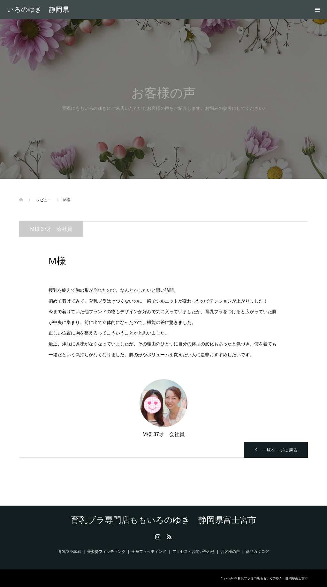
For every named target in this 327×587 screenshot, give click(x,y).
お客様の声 (230, 551)
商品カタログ (257, 551)
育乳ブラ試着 (69, 551)
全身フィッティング (149, 551)
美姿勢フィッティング (106, 551)
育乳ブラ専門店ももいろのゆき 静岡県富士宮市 (38, 9)
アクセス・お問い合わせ (193, 551)
